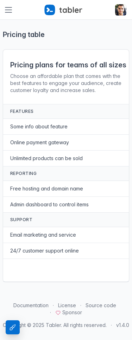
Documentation (31, 305)
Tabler (53, 325)
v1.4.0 (122, 325)
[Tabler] (63, 10)
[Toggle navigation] (8, 10)
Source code (101, 305)
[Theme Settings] (13, 327)
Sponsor (68, 312)
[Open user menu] (120, 10)
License (67, 305)
